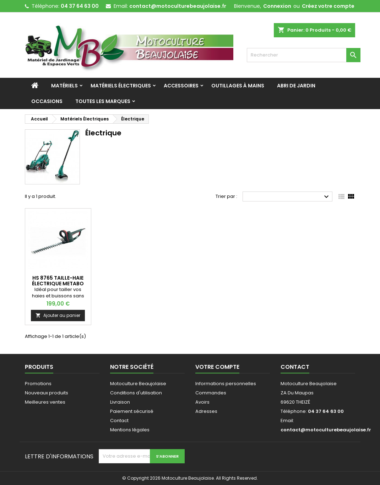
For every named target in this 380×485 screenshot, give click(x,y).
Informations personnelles (225, 383)
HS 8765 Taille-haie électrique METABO (58, 280)
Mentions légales (130, 429)
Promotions (38, 383)
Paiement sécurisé (131, 411)
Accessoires (181, 85)
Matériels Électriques (121, 85)
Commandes (210, 392)
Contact (119, 420)
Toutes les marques (102, 101)
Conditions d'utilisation (136, 392)
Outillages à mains (237, 85)
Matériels (64, 85)
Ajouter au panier (58, 315)
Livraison (120, 402)
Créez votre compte (328, 6)
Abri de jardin (296, 85)
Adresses (206, 411)
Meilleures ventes (45, 402)
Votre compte (217, 367)
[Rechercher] (303, 55)
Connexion (277, 6)
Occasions (47, 101)
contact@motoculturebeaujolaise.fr (177, 6)
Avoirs (202, 402)
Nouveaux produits (46, 392)
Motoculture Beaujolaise (138, 383)
